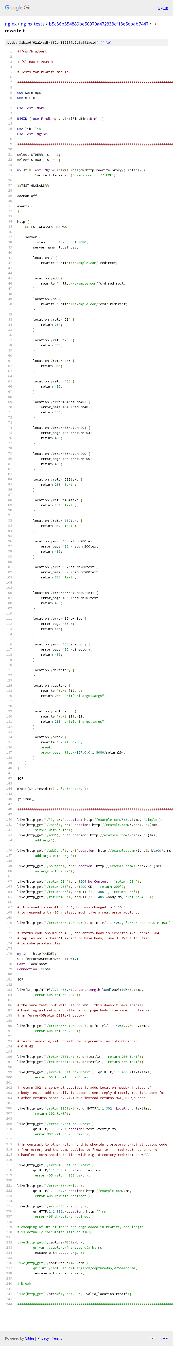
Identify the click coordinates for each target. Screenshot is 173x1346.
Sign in (163, 7)
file (106, 42)
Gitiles (30, 1338)
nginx (11, 24)
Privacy (43, 1338)
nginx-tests (33, 24)
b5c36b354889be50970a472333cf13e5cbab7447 (98, 24)
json (164, 1338)
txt (152, 1338)
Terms (57, 1338)
